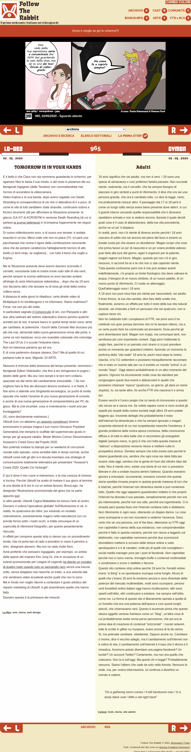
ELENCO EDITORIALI (96, 136)
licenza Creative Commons (174, 747)
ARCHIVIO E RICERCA (58, 136)
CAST (160, 10)
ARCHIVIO (138, 10)
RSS (107, 727)
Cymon (102, 711)
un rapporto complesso (52, 421)
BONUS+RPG (137, 18)
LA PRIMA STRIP (133, 136)
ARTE (160, 18)
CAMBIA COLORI (178, 2)
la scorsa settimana (26, 222)
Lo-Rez (7, 612)
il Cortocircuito (41, 312)
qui (16, 496)
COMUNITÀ (179, 10)
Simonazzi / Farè (180, 743)
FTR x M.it (180, 18)
